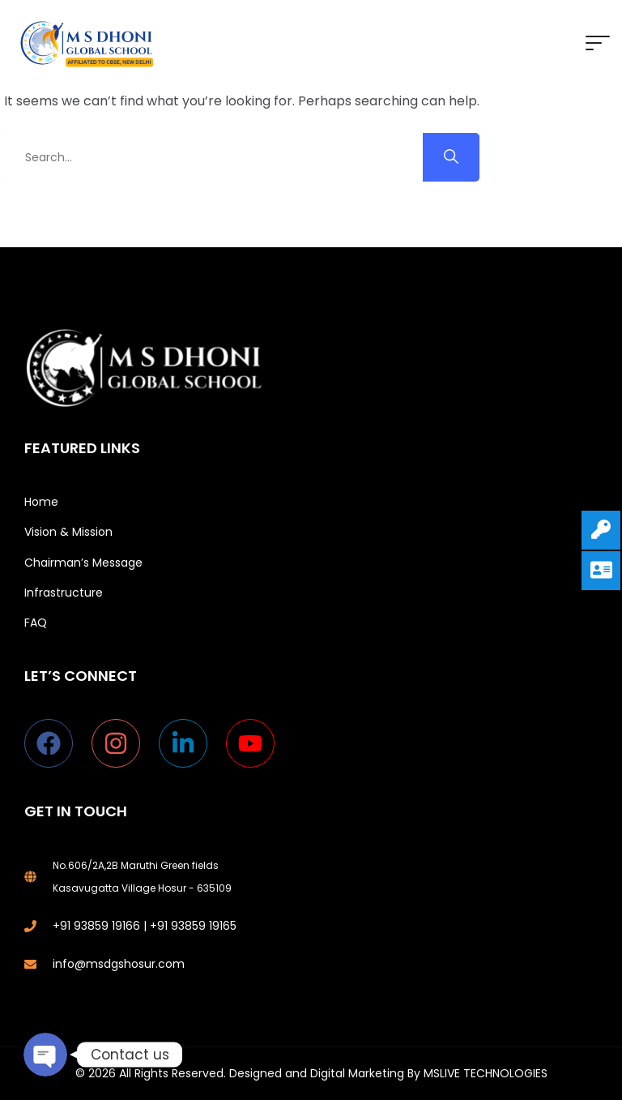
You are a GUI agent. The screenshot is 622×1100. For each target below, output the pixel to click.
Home (41, 502)
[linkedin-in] (191, 743)
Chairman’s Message (83, 562)
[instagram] (124, 743)
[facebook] (56, 743)
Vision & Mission (68, 532)
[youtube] (254, 743)
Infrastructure (63, 592)
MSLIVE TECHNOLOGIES (485, 1073)
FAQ (35, 622)
